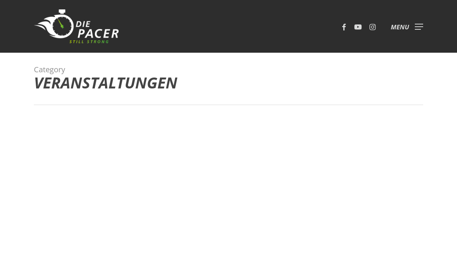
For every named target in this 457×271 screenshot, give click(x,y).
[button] (407, 26)
